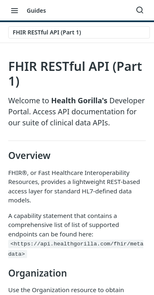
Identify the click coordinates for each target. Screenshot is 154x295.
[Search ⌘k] (139, 10)
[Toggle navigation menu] (14, 10)
